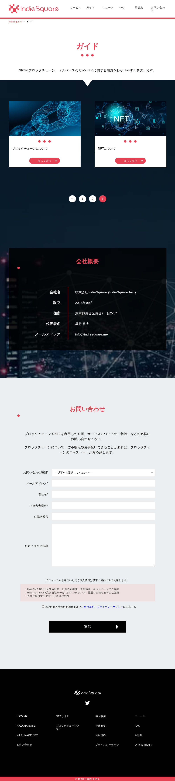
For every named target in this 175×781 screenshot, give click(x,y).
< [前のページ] (72, 198)
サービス (75, 7)
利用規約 (89, 606)
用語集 (139, 7)
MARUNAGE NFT (27, 735)
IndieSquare (15, 22)
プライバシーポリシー (110, 606)
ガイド (90, 7)
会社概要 (100, 725)
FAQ (121, 7)
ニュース (108, 7)
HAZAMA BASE (26, 725)
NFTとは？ (62, 716)
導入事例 (100, 716)
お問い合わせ (158, 8)
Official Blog (142, 744)
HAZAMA (22, 716)
